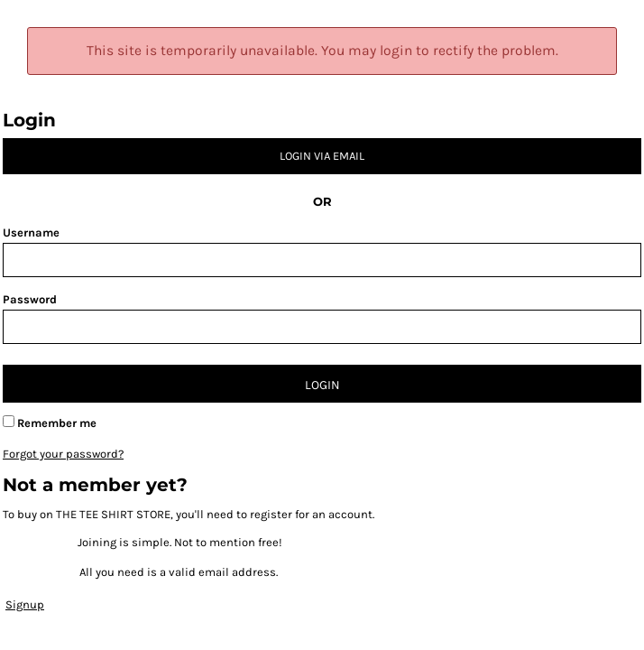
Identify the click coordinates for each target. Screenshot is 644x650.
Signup (24, 604)
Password (30, 299)
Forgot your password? (63, 453)
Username (31, 232)
